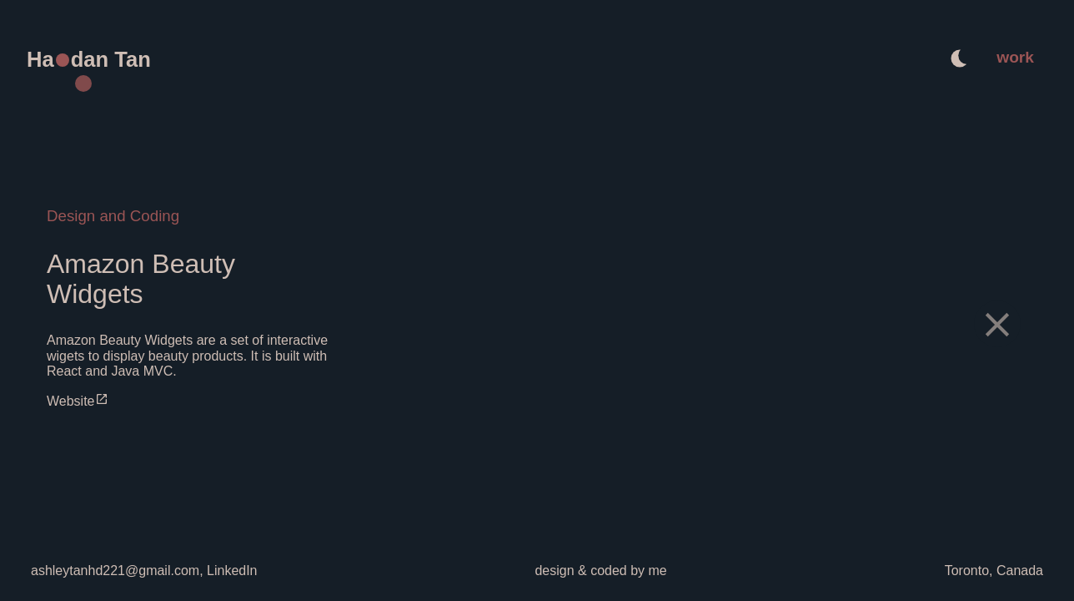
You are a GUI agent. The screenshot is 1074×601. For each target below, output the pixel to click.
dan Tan (111, 59)
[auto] (959, 60)
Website (77, 401)
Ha (40, 59)
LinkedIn (230, 570)
